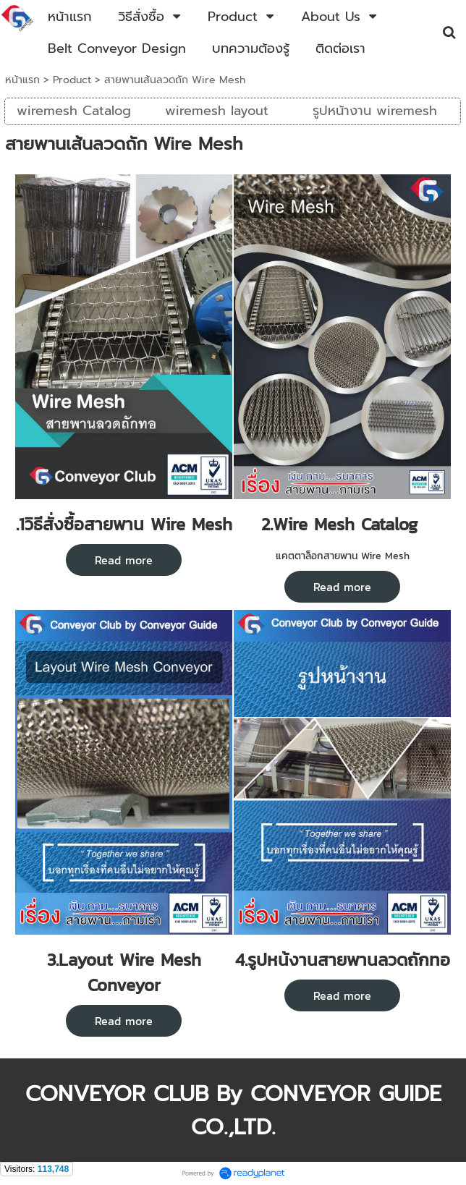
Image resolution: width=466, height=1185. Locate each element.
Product (72, 80)
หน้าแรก (22, 80)
